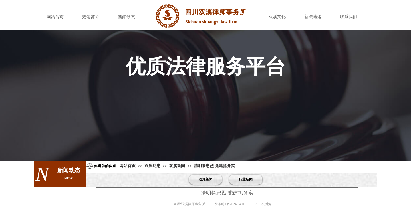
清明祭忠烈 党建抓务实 (214, 166)
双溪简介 (90, 17)
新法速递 (312, 16)
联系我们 (348, 16)
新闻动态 (126, 17)
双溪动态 (152, 166)
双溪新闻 (177, 166)
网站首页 (55, 17)
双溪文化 (277, 16)
